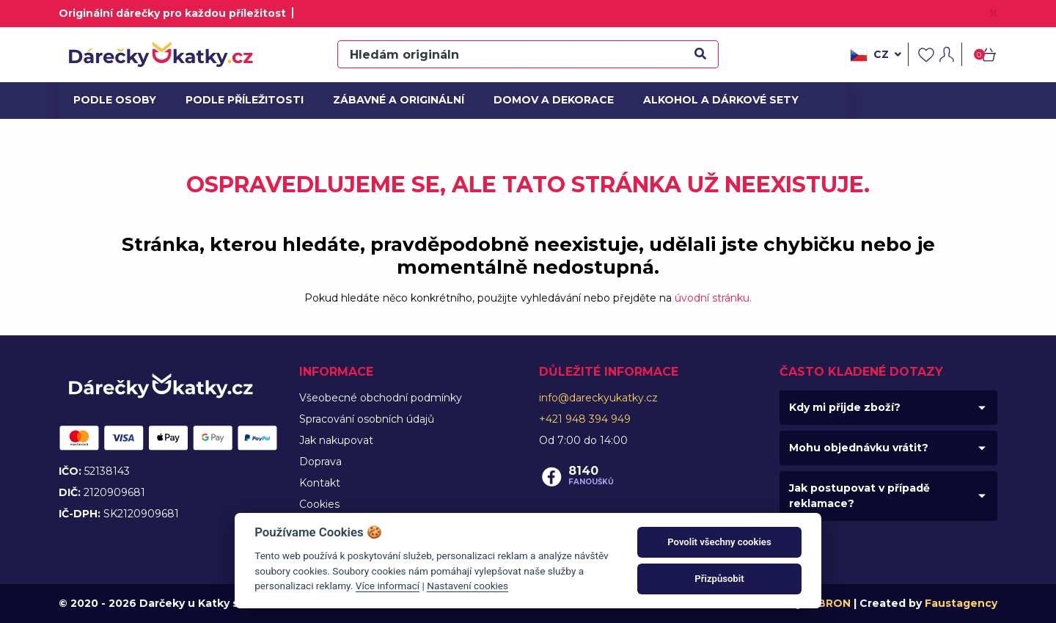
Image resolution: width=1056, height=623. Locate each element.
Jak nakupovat (336, 440)
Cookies (319, 504)
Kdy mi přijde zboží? (845, 407)
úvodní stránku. (713, 298)
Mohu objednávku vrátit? (858, 447)
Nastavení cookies (467, 585)
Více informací (387, 585)
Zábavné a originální (392, 99)
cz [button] (875, 55)
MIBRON (828, 603)
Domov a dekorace (549, 99)
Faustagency (961, 603)
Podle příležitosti (240, 99)
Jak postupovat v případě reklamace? (859, 495)
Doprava (320, 461)
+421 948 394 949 (585, 419)
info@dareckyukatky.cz (598, 397)
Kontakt (319, 482)
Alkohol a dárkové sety (712, 99)
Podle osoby (113, 99)
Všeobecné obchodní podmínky (380, 397)
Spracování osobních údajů (366, 419)
